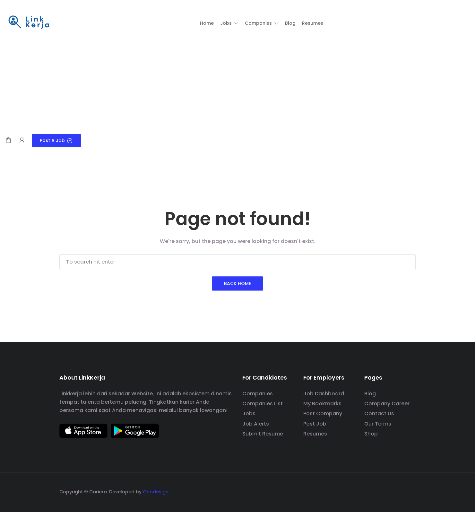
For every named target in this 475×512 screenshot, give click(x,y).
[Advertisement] (237, 86)
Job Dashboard (323, 393)
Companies (257, 393)
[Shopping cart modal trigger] (8, 141)
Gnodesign (155, 492)
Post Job (314, 423)
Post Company (322, 413)
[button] (229, 23)
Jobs (248, 413)
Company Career (387, 403)
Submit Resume (262, 433)
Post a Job (56, 140)
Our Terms (377, 423)
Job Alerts (255, 423)
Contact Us (379, 413)
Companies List (262, 403)
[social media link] (410, 491)
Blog (370, 393)
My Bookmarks (322, 403)
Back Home (237, 283)
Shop (371, 433)
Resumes (315, 433)
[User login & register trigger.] (21, 141)
